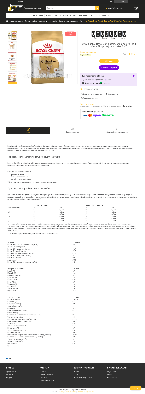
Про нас (73, 15)
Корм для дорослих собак (47, 21)
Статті (76, 375)
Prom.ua (83, 390)
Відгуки (9, 377)
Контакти (83, 15)
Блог (110, 15)
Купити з (110, 68)
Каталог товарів (61, 15)
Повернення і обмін (47, 380)
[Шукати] (97, 8)
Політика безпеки (46, 375)
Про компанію (11, 372)
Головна (49, 15)
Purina (109, 375)
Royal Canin (111, 372)
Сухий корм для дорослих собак (71, 21)
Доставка (43, 377)
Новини (76, 372)
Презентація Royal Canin (83, 377)
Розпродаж (38, 15)
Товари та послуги (16, 21)
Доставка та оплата (97, 15)
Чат (136, 388)
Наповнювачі (112, 377)
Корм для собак (31, 21)
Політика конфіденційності (85, 392)
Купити (110, 61)
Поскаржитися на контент (67, 392)
